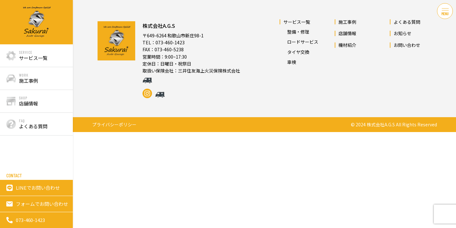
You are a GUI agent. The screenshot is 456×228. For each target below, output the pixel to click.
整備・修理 (296, 31)
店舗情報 (347, 33)
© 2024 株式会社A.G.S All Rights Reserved (394, 124)
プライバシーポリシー (114, 124)
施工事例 (347, 22)
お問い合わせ (407, 45)
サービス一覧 (296, 22)
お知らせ (402, 33)
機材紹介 (347, 45)
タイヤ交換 (296, 52)
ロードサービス (300, 42)
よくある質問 (407, 22)
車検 (289, 62)
